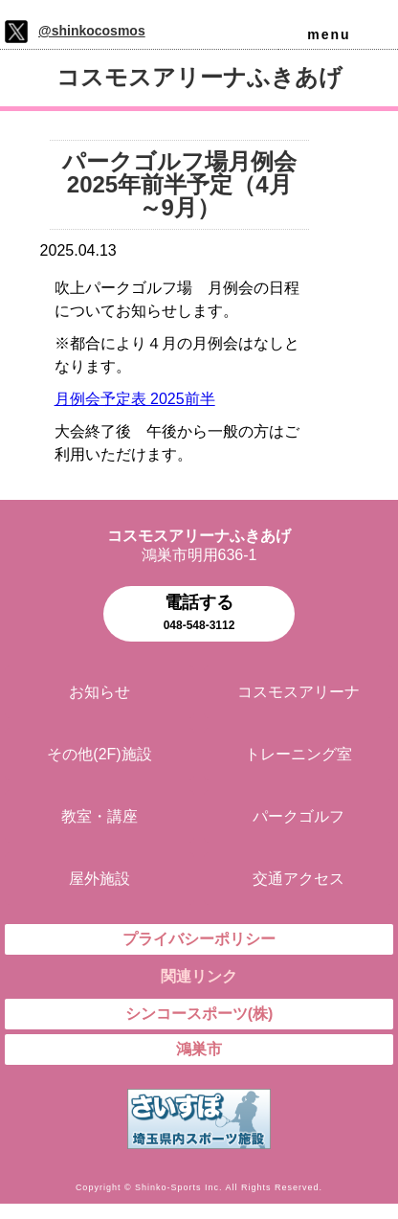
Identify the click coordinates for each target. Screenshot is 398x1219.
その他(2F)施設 (99, 754)
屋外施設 (99, 878)
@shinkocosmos (91, 30)
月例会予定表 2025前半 (135, 399)
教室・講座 (99, 816)
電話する (199, 615)
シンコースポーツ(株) (199, 1013)
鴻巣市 (199, 1049)
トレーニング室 (298, 754)
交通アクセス (298, 878)
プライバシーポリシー (199, 939)
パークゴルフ (298, 816)
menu (328, 34)
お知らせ (99, 692)
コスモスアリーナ (298, 692)
